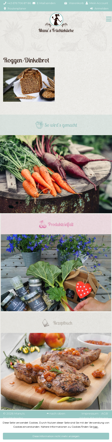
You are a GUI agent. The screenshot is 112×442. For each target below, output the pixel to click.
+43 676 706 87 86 (17, 3)
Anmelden (99, 8)
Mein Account (97, 3)
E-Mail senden (44, 3)
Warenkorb (74, 3)
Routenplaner (15, 8)
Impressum (89, 413)
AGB (104, 413)
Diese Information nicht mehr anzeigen (56, 436)
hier (95, 426)
